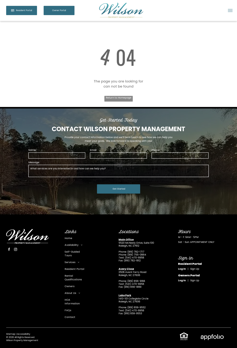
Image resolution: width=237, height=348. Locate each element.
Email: (93, 150)
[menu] (230, 10)
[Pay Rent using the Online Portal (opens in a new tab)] (21, 10)
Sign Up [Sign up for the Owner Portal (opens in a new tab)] (194, 280)
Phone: (156, 150)
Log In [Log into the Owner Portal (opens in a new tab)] (182, 280)
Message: (34, 162)
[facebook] (9, 249)
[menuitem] (74, 239)
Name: (32, 150)
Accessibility (23, 334)
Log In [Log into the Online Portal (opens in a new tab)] (182, 269)
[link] (59, 10)
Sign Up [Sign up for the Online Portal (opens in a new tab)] (194, 269)
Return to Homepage (118, 97)
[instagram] (16, 249)
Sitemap (10, 334)
